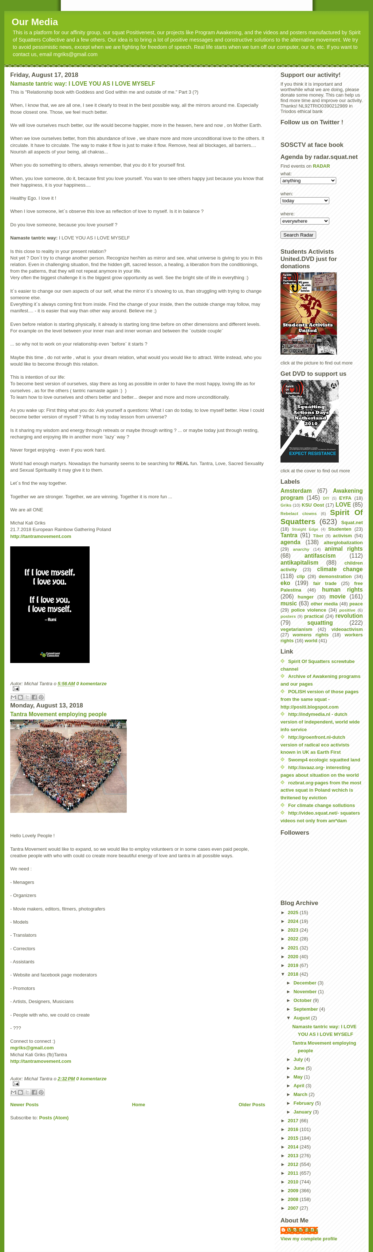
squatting (320, 623)
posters (288, 616)
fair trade (325, 583)
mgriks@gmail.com (32, 1047)
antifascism (320, 556)
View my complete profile (308, 1238)
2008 (294, 1199)
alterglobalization (343, 542)
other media (324, 604)
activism (342, 535)
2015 (294, 1138)
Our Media (35, 21)
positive (347, 610)
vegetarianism (296, 629)
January (303, 1112)
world (311, 640)
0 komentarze (91, 683)
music (288, 603)
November (306, 991)
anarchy (301, 549)
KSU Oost (313, 505)
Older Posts (252, 1104)
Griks (285, 505)
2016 (294, 1129)
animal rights (344, 549)
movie (337, 596)
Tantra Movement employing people (58, 714)
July (299, 1059)
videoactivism (347, 629)
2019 (294, 965)
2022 (294, 938)
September (306, 1009)
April (300, 1085)
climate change (340, 569)
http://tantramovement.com (40, 536)
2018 (294, 974)
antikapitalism (299, 562)
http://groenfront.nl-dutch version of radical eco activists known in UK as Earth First (314, 744)
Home (138, 1104)
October (303, 1000)
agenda (290, 542)
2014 (294, 1147)
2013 (294, 1155)
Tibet (318, 535)
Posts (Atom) (54, 1117)
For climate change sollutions (321, 805)
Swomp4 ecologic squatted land (324, 759)
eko (285, 583)
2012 (294, 1164)
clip (301, 576)
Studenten (340, 529)
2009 (294, 1190)
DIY (326, 498)
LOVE (343, 505)
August (302, 1018)
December (306, 983)
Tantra (289, 535)
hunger (306, 597)
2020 (294, 956)
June (300, 1068)
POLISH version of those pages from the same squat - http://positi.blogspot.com (319, 699)
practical (313, 616)
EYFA (345, 498)
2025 (294, 912)
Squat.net (352, 522)
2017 (294, 1120)
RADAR (321, 166)
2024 (294, 921)
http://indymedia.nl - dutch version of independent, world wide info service (320, 721)
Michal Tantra (303, 1230)
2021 (294, 948)
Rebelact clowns (298, 513)
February (304, 1103)
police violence (308, 610)
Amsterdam (296, 491)
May (299, 1077)
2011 (294, 1173)
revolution (349, 616)
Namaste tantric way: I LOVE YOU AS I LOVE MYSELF (82, 84)
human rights (342, 589)
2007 (294, 1208)
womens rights (311, 634)
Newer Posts (24, 1104)
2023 (294, 930)
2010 (294, 1182)
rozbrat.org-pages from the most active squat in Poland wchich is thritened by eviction (320, 790)
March (301, 1094)
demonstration (335, 576)
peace (356, 604)
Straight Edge (305, 529)
